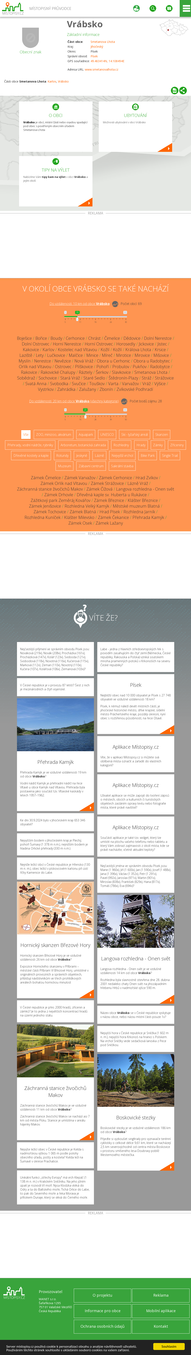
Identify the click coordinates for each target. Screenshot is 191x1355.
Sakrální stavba (122, 466)
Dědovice (131, 338)
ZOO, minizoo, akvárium (53, 434)
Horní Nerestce (67, 344)
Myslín (25, 361)
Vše (26, 434)
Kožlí (105, 349)
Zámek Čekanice (113, 517)
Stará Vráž (70, 378)
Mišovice (161, 355)
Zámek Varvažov (79, 478)
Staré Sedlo (94, 378)
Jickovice (146, 344)
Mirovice (142, 355)
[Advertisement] (95, 246)
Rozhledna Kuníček (43, 517)
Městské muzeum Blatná (136, 506)
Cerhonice (75, 338)
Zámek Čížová (99, 489)
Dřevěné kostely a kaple (31, 455)
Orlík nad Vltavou (35, 366)
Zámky (158, 445)
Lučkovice (56, 355)
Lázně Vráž (137, 483)
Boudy (56, 338)
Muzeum (64, 466)
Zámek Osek (80, 523)
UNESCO (107, 434)
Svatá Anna (36, 383)
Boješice (24, 338)
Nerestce (42, 361)
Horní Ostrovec (99, 344)
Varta (113, 383)
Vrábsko (85, 24)
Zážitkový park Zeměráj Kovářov (60, 500)
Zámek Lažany (109, 523)
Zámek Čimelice (46, 478)
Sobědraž (26, 378)
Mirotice (123, 355)
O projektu (102, 1295)
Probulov (120, 366)
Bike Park (148, 455)
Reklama (161, 1295)
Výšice (160, 383)
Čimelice (112, 338)
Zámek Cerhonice (115, 478)
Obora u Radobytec (152, 361)
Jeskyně (81, 455)
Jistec (162, 344)
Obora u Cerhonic (113, 361)
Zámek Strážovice (107, 483)
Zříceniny (177, 445)
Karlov (52, 81)
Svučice (79, 383)
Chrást (94, 338)
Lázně (99, 455)
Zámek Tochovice (50, 512)
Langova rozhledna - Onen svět (145, 489)
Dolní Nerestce (158, 338)
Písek (94, 56)
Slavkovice (121, 372)
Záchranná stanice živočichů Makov (50, 489)
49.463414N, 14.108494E (107, 61)
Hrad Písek (110, 512)
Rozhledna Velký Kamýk (87, 506)
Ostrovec (63, 366)
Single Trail (170, 455)
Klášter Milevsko (79, 517)
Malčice (76, 355)
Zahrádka (66, 389)
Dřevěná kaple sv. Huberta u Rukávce (112, 495)
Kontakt (161, 1326)
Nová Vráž (83, 361)
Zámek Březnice (109, 500)
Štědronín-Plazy (123, 378)
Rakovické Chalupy (58, 372)
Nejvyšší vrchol (122, 455)
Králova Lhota (138, 349)
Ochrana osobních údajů (103, 1326)
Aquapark (86, 434)
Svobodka (59, 383)
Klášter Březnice (143, 500)
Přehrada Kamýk (148, 517)
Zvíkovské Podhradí (135, 389)
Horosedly (125, 344)
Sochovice (48, 378)
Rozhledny (121, 445)
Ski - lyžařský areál (134, 434)
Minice (92, 355)
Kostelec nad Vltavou (77, 349)
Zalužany (87, 389)
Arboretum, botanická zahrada (83, 445)
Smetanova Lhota (103, 42)
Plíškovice (84, 366)
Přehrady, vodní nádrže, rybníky (30, 445)
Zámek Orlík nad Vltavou (63, 483)
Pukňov (140, 366)
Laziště (25, 355)
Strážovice (164, 378)
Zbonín (106, 389)
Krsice (160, 349)
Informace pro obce (103, 1310)
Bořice (41, 338)
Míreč (107, 355)
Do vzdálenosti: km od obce (79, 303)
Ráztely (85, 372)
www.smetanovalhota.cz (101, 69)
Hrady (141, 445)
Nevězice (63, 361)
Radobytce (160, 366)
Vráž (146, 383)
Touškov (97, 383)
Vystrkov (46, 389)
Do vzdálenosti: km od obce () (74, 401)
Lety (40, 355)
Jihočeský (97, 47)
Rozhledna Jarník (139, 512)
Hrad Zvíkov (147, 478)
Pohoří (102, 366)
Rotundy (62, 455)
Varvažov (130, 383)
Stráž (146, 378)
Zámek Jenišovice (45, 506)
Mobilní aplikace (161, 1310)
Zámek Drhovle (58, 495)
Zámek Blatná (83, 512)
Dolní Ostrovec (35, 344)
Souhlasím (169, 1346)
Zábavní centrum (91, 466)
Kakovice (31, 349)
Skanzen (161, 434)
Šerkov (102, 372)
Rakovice (29, 372)
